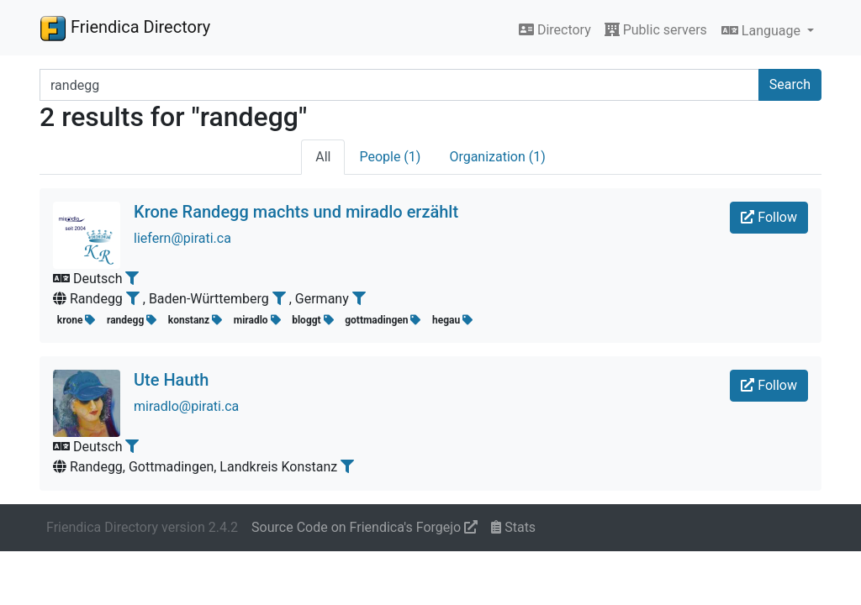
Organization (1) (497, 157)
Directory (555, 30)
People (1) (389, 157)
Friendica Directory (125, 27)
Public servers (656, 30)
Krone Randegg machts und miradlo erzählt (296, 212)
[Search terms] (399, 85)
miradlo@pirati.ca (186, 406)
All (322, 157)
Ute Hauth (171, 380)
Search (790, 84)
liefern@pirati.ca (182, 238)
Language (762, 31)
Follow (769, 217)
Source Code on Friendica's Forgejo (364, 527)
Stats (513, 527)
